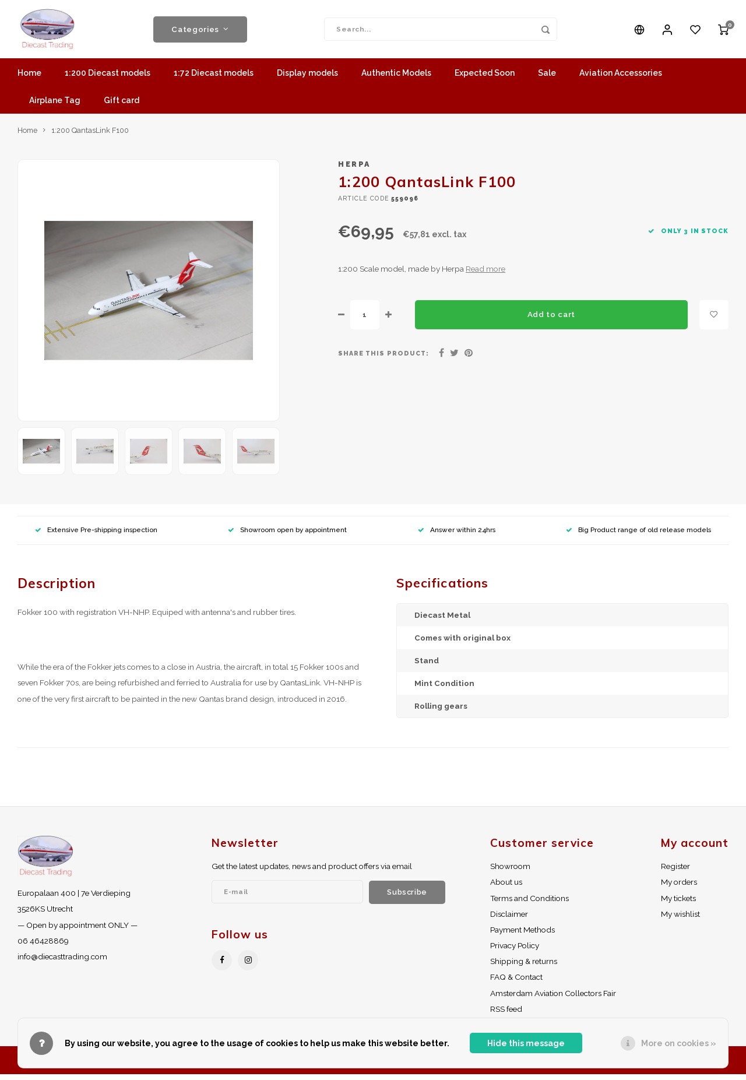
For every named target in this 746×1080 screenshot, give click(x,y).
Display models (307, 78)
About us (506, 887)
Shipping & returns (523, 967)
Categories (199, 32)
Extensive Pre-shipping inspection (96, 536)
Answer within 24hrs (456, 536)
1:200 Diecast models (107, 78)
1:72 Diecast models (214, 78)
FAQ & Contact (516, 982)
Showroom (510, 872)
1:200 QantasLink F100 (90, 136)
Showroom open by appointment (287, 536)
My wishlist (680, 919)
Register (675, 872)
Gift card (121, 106)
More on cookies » (678, 1043)
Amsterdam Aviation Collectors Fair (553, 999)
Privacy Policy (514, 951)
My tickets (678, 904)
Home (29, 78)
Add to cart (551, 320)
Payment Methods (522, 935)
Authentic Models (396, 78)
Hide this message (526, 1043)
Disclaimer (509, 919)
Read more (485, 274)
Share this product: (383, 359)
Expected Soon (485, 78)
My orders (679, 887)
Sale (547, 78)
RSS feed (506, 1014)
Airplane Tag (54, 106)
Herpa (354, 170)
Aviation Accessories (620, 78)
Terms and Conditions (529, 904)
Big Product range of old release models (638, 536)
